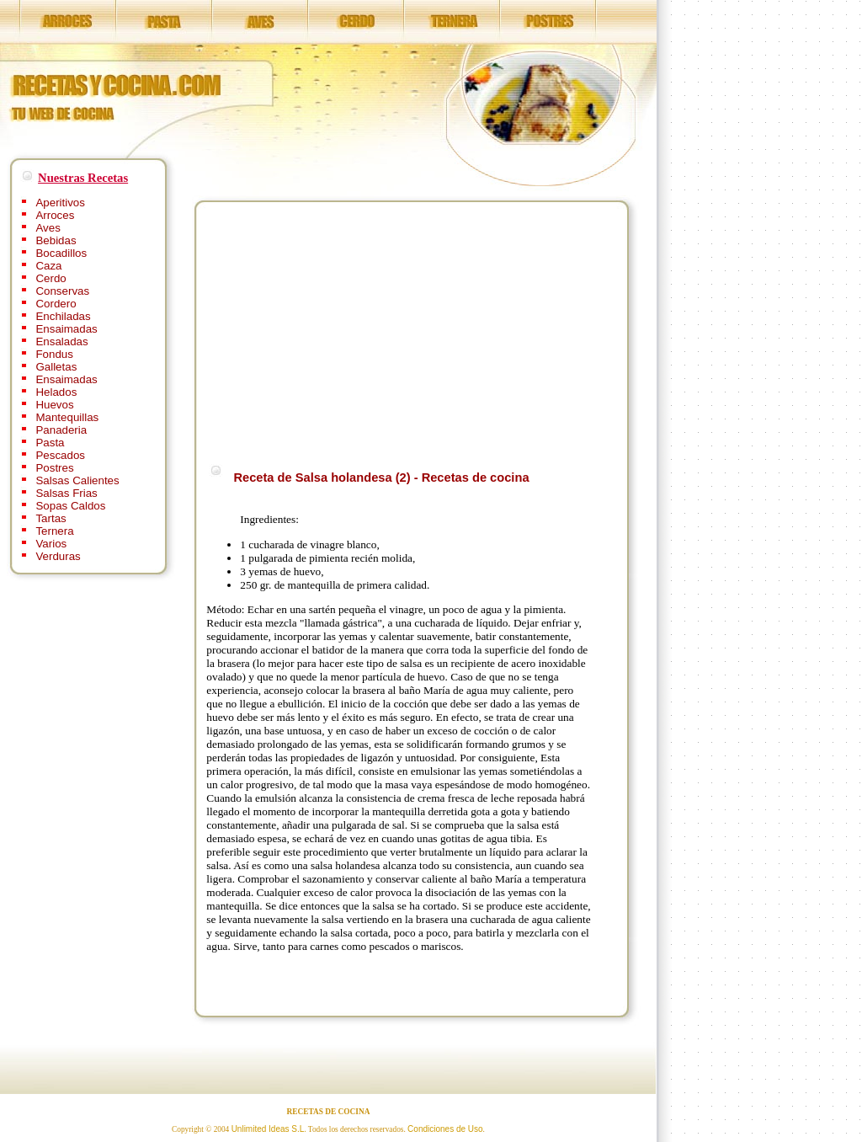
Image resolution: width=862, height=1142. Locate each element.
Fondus (53, 354)
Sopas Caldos (70, 505)
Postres (54, 468)
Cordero (55, 303)
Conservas (62, 291)
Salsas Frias (66, 493)
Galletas (56, 366)
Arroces (54, 215)
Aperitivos (60, 202)
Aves (47, 227)
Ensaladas (61, 341)
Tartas (50, 518)
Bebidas (55, 240)
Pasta (49, 442)
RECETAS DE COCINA (328, 1111)
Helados (56, 392)
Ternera (54, 531)
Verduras (57, 556)
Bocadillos (61, 253)
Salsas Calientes (77, 480)
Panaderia (61, 430)
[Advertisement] (347, 330)
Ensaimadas (66, 329)
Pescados (60, 455)
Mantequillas (66, 417)
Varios (51, 543)
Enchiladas (62, 316)
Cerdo (50, 278)
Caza (48, 265)
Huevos (54, 404)
